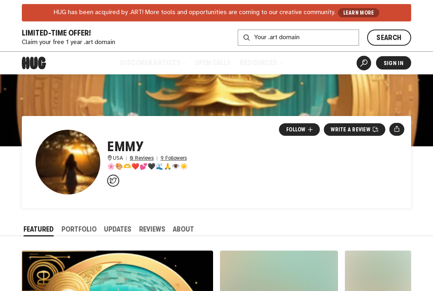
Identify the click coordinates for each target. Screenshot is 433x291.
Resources (261, 63)
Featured (38, 229)
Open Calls (212, 63)
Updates (117, 229)
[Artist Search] (364, 63)
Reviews (152, 229)
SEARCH (388, 38)
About (183, 229)
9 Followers (174, 158)
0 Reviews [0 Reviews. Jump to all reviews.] (142, 158)
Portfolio (79, 229)
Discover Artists (153, 63)
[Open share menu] (396, 129)
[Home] (34, 63)
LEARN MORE (358, 13)
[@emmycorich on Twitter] (113, 181)
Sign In (393, 63)
